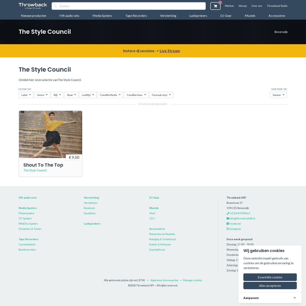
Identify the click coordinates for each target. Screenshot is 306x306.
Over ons (256, 5)
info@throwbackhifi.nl (241, 218)
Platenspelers (26, 213)
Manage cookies (192, 280)
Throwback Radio (277, 5)
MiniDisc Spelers (28, 223)
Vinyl (152, 213)
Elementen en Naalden (162, 234)
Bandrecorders (27, 249)
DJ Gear (226, 15)
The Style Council (35, 170)
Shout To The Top (43, 165)
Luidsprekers (198, 15)
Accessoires (277, 15)
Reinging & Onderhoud (162, 239)
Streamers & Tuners (30, 228)
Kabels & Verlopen (160, 244)
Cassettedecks (27, 244)
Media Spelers (102, 15)
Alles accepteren (270, 285)
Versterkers (90, 202)
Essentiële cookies (270, 277)
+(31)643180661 (238, 213)
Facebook (234, 223)
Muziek (250, 15)
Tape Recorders (136, 15)
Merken (229, 5)
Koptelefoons (157, 249)
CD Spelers (25, 218)
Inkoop (243, 5)
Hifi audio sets (69, 15)
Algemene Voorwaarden (164, 280)
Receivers (89, 208)
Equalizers (90, 213)
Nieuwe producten (33, 15)
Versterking (168, 15)
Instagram (234, 228)
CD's (152, 218)
